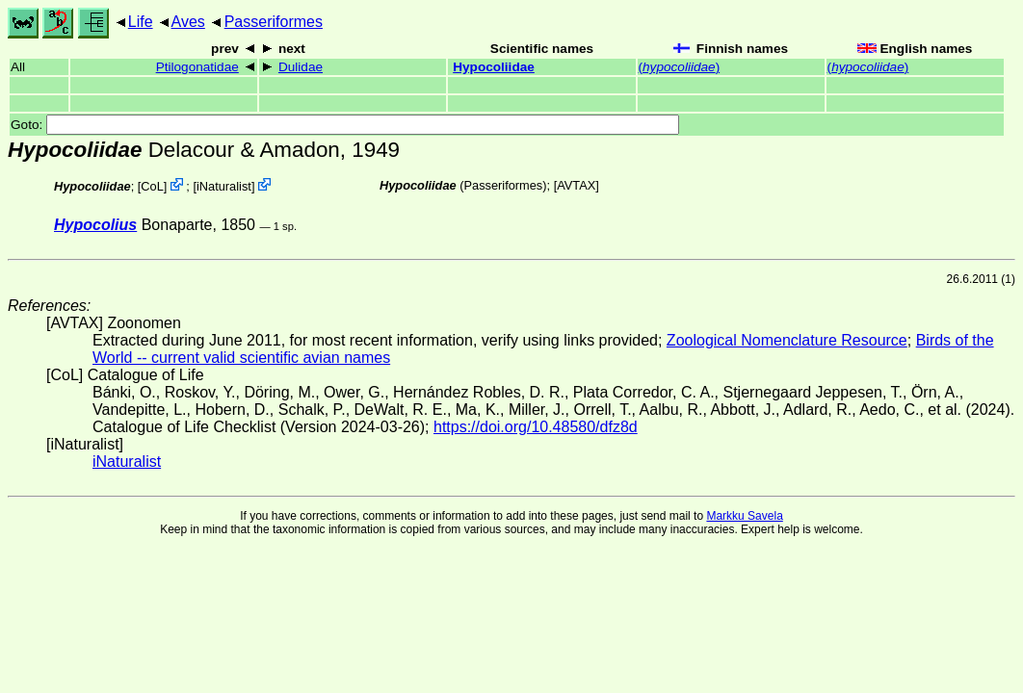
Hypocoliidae (494, 67)
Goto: (345, 124)
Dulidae (300, 67)
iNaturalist (224, 186)
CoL (152, 186)
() (680, 67)
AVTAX (576, 185)
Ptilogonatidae (197, 67)
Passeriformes (273, 21)
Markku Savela (744, 516)
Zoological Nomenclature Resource (787, 340)
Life (140, 21)
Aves (188, 21)
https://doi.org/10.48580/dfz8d (535, 427)
